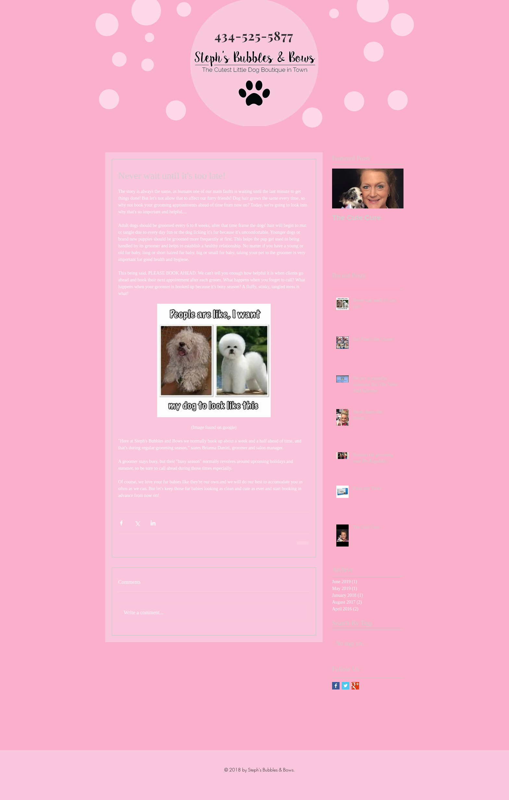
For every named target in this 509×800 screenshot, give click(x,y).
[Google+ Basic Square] (355, 685)
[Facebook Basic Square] (336, 685)
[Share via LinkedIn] (153, 523)
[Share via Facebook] (121, 523)
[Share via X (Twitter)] (137, 523)
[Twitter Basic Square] (345, 685)
